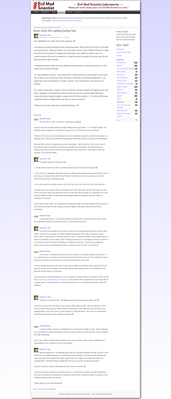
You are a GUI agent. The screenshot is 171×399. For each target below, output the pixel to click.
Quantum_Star (45, 35)
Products (45, 12)
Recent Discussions (123, 52)
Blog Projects (121, 71)
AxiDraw (120, 90)
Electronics (120, 75)
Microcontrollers (122, 78)
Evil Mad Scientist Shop (80, 394)
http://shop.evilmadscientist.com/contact (53, 279)
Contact (78, 12)
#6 (104, 352)
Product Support (48, 27)
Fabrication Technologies (125, 84)
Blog (53, 12)
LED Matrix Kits (122, 110)
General (119, 65)
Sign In (119, 45)
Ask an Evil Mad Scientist (125, 69)
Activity (119, 55)
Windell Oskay (45, 119)
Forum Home (38, 27)
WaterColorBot (122, 93)
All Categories (121, 62)
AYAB (119, 99)
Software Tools (122, 81)
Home (36, 12)
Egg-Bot (119, 96)
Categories (120, 49)
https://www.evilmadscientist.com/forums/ (67, 21)
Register (125, 45)
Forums (61, 12)
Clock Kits (57, 27)
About (70, 12)
